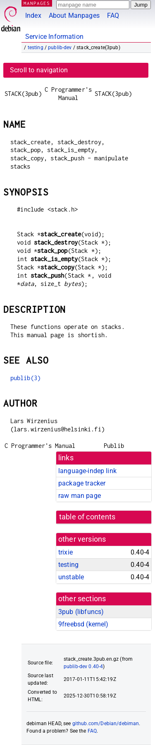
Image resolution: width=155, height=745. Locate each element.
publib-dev (60, 47)
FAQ (113, 15)
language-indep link (87, 471)
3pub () (81, 612)
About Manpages (74, 15)
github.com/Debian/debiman (105, 723)
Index (33, 15)
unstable (71, 577)
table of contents (87, 517)
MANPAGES (37, 3)
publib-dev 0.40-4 (83, 666)
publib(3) (25, 377)
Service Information (54, 36)
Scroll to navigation (39, 70)
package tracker (81, 483)
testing (35, 47)
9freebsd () (83, 624)
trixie (65, 552)
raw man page (79, 496)
